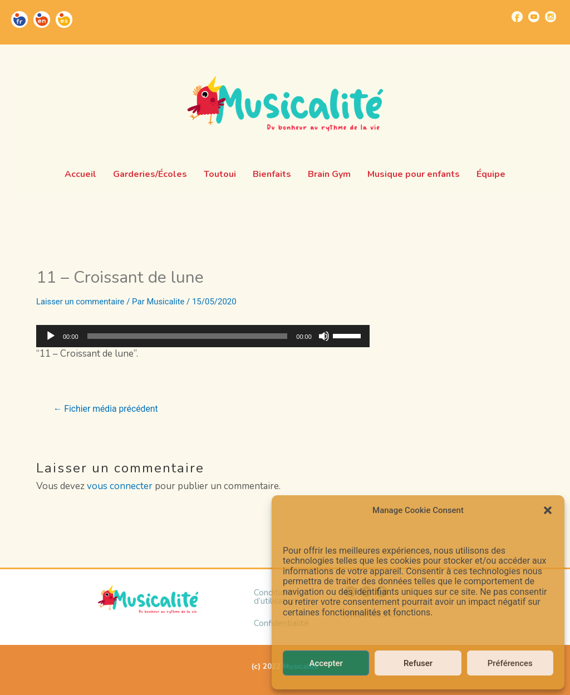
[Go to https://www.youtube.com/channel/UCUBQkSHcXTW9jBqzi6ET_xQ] (533, 16)
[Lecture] (50, 336)
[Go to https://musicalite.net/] (19, 19)
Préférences (510, 663)
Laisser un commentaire (81, 302)
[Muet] (324, 336)
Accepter (325, 663)
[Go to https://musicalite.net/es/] (64, 19)
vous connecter (120, 486)
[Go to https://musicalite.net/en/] (41, 19)
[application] (203, 336)
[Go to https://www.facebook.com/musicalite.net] (517, 16)
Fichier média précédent (106, 409)
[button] (547, 510)
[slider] (187, 336)
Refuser (418, 663)
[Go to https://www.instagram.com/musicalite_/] (550, 16)
